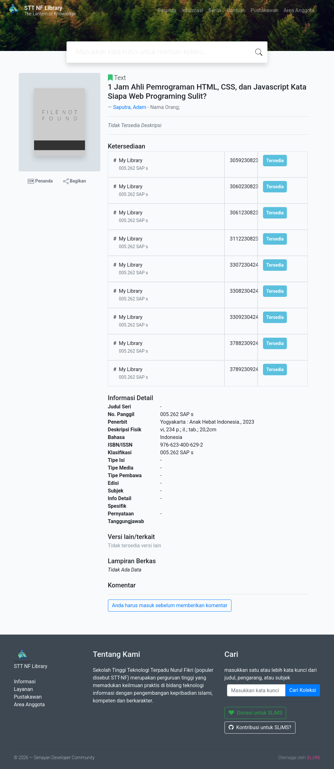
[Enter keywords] (256, 690)
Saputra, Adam (129, 107)
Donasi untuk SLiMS (255, 713)
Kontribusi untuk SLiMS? (260, 727)
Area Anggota (299, 10)
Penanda (40, 181)
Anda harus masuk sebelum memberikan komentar (170, 605)
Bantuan (236, 10)
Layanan (23, 689)
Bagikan (74, 181)
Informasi (192, 10)
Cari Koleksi (302, 690)
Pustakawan (264, 10)
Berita (215, 10)
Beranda (167, 10)
